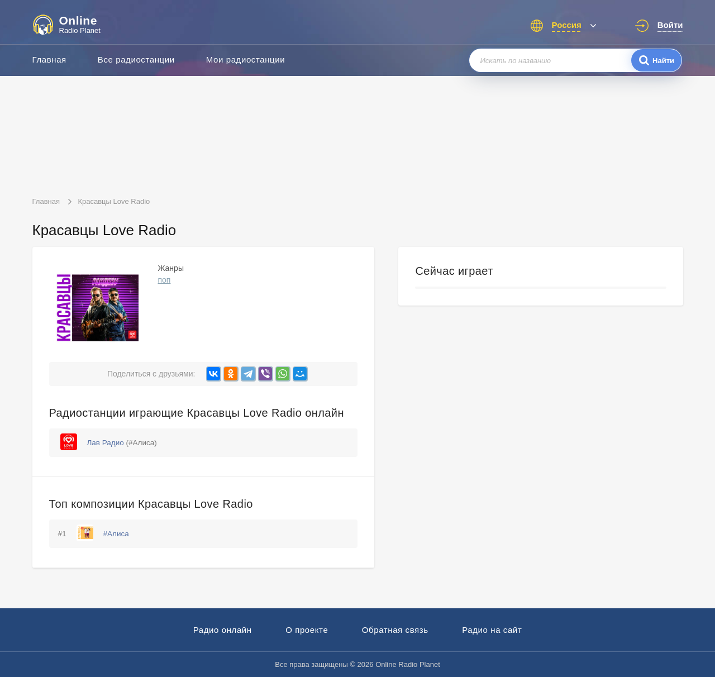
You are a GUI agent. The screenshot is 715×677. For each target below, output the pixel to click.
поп (164, 279)
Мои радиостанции (245, 59)
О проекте (306, 630)
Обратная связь (395, 630)
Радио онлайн (222, 630)
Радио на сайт (492, 630)
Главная (49, 59)
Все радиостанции (136, 59)
